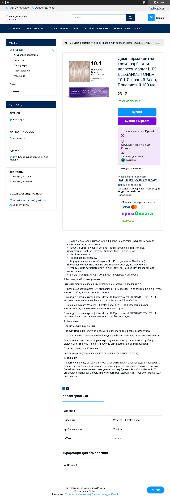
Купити (137, 112)
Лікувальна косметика (26, 55)
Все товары (35, 28)
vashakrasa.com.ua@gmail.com (29, 200)
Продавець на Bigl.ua (85, 491)
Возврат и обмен (96, 28)
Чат (155, 490)
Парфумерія (20, 65)
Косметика (19, 60)
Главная (14, 28)
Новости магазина (127, 28)
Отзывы (14, 91)
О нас (13, 84)
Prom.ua (101, 488)
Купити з (137, 121)
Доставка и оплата (65, 28)
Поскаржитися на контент (77, 494)
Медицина (19, 76)
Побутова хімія (22, 70)
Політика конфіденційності (104, 494)
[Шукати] (130, 17)
